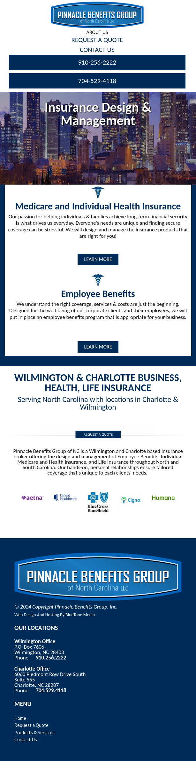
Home (20, 718)
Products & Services (34, 732)
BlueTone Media (80, 614)
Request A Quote (97, 40)
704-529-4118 (97, 81)
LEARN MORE (98, 259)
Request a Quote (31, 725)
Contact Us (97, 50)
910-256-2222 (97, 62)
